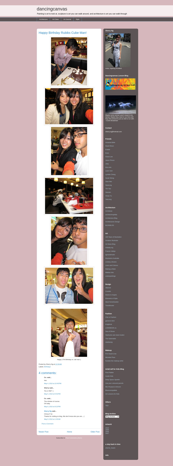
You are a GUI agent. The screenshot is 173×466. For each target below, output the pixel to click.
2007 (107, 433)
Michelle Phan (110, 357)
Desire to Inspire (111, 295)
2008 (107, 431)
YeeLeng (108, 199)
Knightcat (108, 324)
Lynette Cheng (110, 174)
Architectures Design (112, 222)
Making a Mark (110, 269)
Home (69, 432)
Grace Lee (109, 157)
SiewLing (108, 185)
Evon (107, 153)
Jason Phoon (109, 160)
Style (77, 19)
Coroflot (108, 291)
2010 (107, 428)
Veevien (108, 192)
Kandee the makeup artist (114, 361)
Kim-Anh (108, 167)
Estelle (107, 149)
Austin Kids (109, 376)
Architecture (43, 19)
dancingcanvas (52, 8)
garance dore (110, 321)
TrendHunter (109, 305)
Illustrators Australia (112, 258)
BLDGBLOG (109, 225)
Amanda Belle (110, 142)
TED (106, 405)
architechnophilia (111, 215)
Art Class (55, 19)
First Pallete (109, 372)
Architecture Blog (111, 218)
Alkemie (108, 288)
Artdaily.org (109, 247)
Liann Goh (109, 171)
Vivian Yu (108, 196)
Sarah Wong (109, 178)
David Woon (109, 146)
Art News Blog (110, 244)
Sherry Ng (48, 411)
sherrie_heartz (110, 448)
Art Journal (67, 19)
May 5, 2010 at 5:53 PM (52, 394)
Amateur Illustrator (111, 240)
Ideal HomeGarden (112, 302)
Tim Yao (108, 189)
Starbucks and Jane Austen (114, 335)
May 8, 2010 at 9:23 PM (52, 406)
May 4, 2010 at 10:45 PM (52, 383)
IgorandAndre (110, 255)
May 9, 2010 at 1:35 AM (52, 419)
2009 (107, 430)
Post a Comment (47, 424)
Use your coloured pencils (114, 383)
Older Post (95, 432)
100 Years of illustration (113, 237)
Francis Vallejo (110, 251)
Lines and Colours (111, 265)
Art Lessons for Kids (112, 394)
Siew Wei (108, 181)
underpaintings (110, 276)
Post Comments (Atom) (74, 438)
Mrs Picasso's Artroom (113, 387)
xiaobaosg (108, 342)
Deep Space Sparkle (112, 379)
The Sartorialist (110, 338)
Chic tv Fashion (110, 317)
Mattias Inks (109, 272)
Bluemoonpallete (111, 390)
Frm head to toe (110, 354)
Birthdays (47, 367)
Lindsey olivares (111, 262)
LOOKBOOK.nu (110, 328)
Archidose (108, 211)
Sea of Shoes (110, 331)
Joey (107, 164)
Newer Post (43, 432)
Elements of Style (111, 298)
